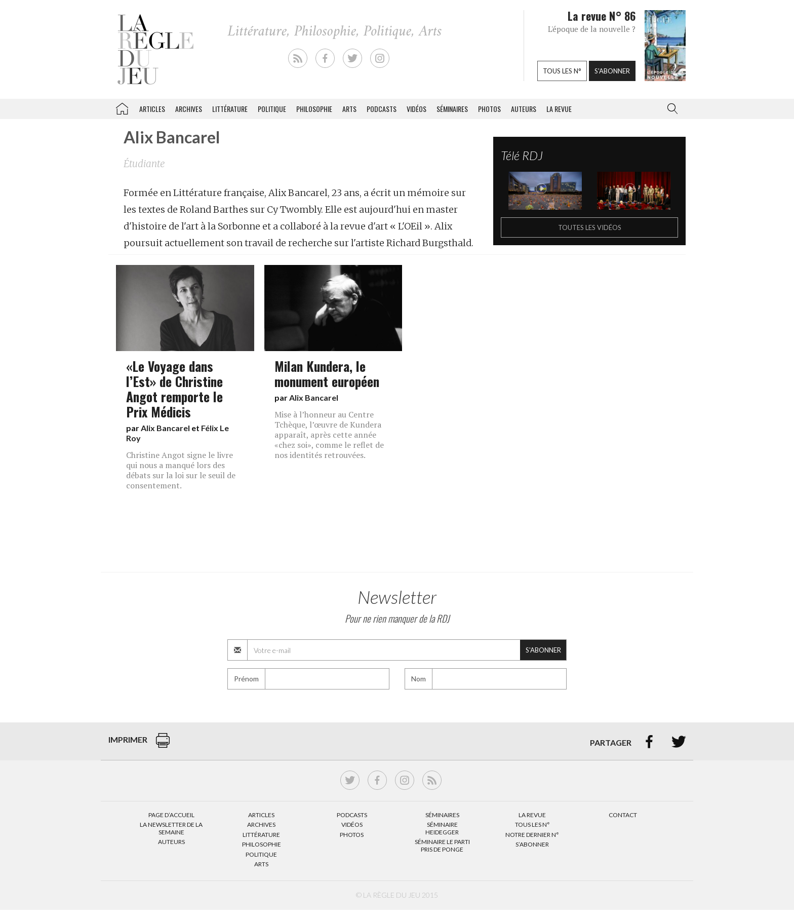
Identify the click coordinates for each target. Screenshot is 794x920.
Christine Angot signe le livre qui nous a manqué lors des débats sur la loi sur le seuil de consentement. (180, 470)
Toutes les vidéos (589, 227)
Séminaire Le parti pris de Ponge (442, 845)
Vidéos (416, 108)
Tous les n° (562, 71)
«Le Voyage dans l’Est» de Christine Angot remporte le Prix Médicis (174, 388)
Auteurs (523, 108)
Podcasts (381, 108)
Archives (188, 108)
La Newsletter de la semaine (171, 828)
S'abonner (612, 71)
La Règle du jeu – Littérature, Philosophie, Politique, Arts (122, 107)
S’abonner (532, 844)
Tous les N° (532, 824)
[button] (670, 109)
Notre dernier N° (532, 834)
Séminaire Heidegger (442, 828)
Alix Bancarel (165, 428)
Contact (623, 815)
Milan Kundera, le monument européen (326, 373)
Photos (489, 108)
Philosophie (314, 108)
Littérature (230, 108)
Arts (349, 108)
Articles (152, 108)
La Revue (532, 815)
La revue (559, 108)
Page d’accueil (171, 815)
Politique (272, 108)
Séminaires (452, 108)
